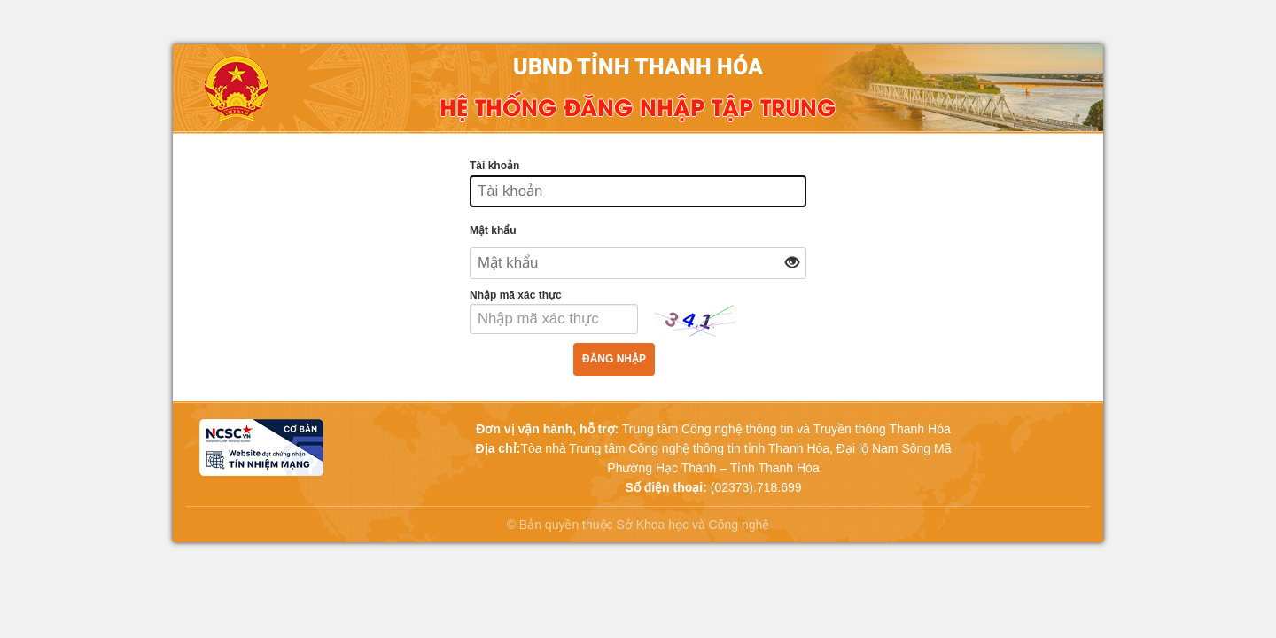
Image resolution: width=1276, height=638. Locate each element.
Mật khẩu (493, 230)
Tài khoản (494, 166)
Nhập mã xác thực (516, 295)
